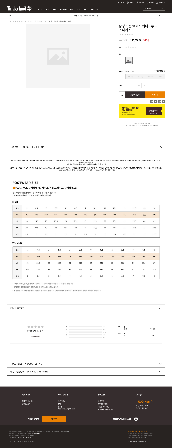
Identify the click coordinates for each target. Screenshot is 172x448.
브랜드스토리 (26, 404)
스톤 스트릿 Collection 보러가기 (86, 15)
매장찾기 (54, 419)
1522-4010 (144, 401)
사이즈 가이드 (129, 71)
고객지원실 (61, 401)
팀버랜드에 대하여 (27, 401)
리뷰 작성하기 (35, 336)
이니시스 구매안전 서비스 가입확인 (137, 442)
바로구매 (155, 94)
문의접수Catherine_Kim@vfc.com (66, 408)
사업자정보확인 (36, 433)
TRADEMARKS (102, 404)
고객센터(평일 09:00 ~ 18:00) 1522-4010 (20, 437)
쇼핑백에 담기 (135, 94)
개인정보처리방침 (103, 407)
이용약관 (101, 401)
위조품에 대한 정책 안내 (105, 409)
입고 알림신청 (159, 71)
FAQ (59, 404)
